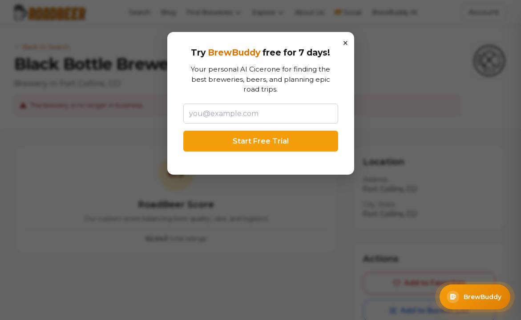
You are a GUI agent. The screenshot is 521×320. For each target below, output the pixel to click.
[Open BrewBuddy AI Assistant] (475, 296)
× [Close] (345, 43)
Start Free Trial (261, 141)
